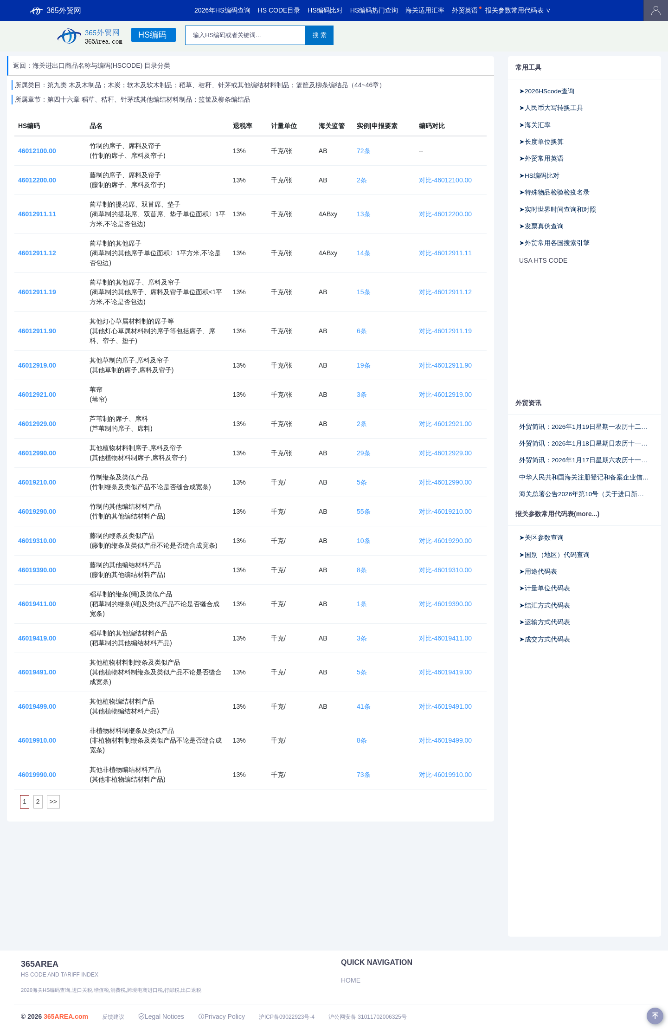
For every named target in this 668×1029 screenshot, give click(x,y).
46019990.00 (37, 774)
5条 (362, 482)
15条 (364, 292)
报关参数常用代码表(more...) (557, 514)
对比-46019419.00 (445, 672)
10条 (364, 540)
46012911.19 (37, 292)
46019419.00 (37, 638)
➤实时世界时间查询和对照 (557, 209)
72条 (364, 151)
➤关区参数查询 (541, 537)
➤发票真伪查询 (541, 226)
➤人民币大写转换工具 (551, 107)
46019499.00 (37, 706)
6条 (362, 331)
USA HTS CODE (543, 260)
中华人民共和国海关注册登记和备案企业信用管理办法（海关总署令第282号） (584, 477)
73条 (364, 774)
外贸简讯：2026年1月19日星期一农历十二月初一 (584, 426)
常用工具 (528, 67)
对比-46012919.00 (445, 394)
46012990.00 (37, 453)
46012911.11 (37, 214)
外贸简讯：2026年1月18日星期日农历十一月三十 (584, 443)
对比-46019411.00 (445, 638)
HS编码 (152, 34)
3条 (362, 394)
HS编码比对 (325, 10)
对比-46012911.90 (445, 365)
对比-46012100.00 (445, 180)
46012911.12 (37, 253)
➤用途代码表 (538, 571)
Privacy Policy (221, 1016)
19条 (364, 365)
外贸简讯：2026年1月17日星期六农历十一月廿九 (584, 460)
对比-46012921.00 (445, 423)
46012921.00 (37, 394)
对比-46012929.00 (445, 453)
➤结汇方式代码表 (544, 605)
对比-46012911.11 (445, 253)
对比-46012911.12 (445, 292)
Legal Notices (161, 1016)
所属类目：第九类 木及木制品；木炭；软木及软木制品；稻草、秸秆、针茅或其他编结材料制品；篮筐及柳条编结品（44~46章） (200, 85)
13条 (364, 214)
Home (350, 980)
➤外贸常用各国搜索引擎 (554, 242)
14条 (364, 253)
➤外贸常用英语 (541, 158)
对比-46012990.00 (445, 482)
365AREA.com (66, 1016)
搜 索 (320, 35)
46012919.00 (37, 365)
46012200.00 (37, 180)
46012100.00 (37, 151)
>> (53, 801)
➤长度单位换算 (541, 141)
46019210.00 (37, 482)
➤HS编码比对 (539, 175)
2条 (362, 180)
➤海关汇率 (535, 125)
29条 (364, 453)
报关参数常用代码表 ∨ (518, 10)
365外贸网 (55, 10)
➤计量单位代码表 (544, 588)
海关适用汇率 (424, 10)
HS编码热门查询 (374, 10)
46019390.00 (37, 570)
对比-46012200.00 (445, 214)
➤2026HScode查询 (546, 91)
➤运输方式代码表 (544, 622)
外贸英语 (465, 10)
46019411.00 (37, 604)
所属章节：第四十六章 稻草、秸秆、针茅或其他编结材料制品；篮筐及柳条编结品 (132, 99)
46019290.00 (37, 511)
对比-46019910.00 (445, 774)
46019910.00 (37, 740)
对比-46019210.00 (445, 511)
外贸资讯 (528, 403)
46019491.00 (37, 672)
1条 (362, 604)
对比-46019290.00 (445, 540)
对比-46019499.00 (445, 740)
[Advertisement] (577, 331)
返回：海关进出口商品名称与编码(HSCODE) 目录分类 (91, 65)
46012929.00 (37, 423)
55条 (364, 511)
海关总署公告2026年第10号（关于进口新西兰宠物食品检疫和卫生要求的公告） (584, 494)
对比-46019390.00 (445, 604)
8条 (362, 570)
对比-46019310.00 (445, 570)
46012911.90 (37, 331)
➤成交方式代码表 (544, 639)
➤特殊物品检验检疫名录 (554, 192)
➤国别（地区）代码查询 (554, 554)
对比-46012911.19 (445, 331)
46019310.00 (37, 540)
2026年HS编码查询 (222, 10)
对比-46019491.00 (445, 706)
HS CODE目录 (279, 10)
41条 (364, 706)
